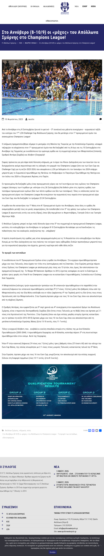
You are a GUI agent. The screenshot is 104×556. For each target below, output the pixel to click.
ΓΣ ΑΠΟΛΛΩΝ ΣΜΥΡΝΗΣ (15, 514)
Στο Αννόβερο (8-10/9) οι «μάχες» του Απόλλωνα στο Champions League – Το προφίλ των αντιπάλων (40, 434)
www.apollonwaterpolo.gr (67, 531)
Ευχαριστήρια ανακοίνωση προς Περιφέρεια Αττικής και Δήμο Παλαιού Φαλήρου (76, 486)
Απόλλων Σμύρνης (11, 430)
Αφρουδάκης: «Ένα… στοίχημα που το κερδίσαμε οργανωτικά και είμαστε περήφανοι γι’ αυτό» (78, 475)
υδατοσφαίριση (8, 438)
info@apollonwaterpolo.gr (68, 528)
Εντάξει (53, 552)
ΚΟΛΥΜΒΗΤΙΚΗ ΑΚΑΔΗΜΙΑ (16, 518)
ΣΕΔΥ (8, 525)
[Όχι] (101, 545)
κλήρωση (22, 430)
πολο (29, 430)
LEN (7, 529)
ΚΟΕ (7, 522)
